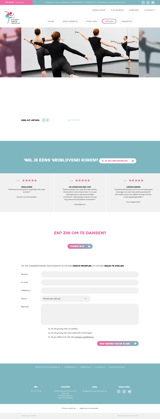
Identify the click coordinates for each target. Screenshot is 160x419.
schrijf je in (80, 246)
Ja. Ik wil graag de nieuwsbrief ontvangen (70, 333)
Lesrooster (99, 10)
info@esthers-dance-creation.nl (95, 391)
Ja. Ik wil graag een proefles (63, 329)
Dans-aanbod (70, 21)
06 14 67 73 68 (36, 391)
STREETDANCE (85, 367)
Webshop (127, 21)
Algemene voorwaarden (89, 408)
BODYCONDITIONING (117, 367)
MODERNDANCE (70, 367)
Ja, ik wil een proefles (118, 161)
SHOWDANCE (100, 367)
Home (51, 21)
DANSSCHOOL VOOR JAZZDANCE (47, 367)
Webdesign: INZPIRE (28, 416)
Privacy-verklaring (69, 408)
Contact (149, 10)
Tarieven (134, 10)
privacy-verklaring (84, 337)
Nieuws (109, 21)
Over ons (91, 21)
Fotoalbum (117, 10)
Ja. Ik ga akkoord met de (71, 337)
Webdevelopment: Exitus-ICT (128, 416)
